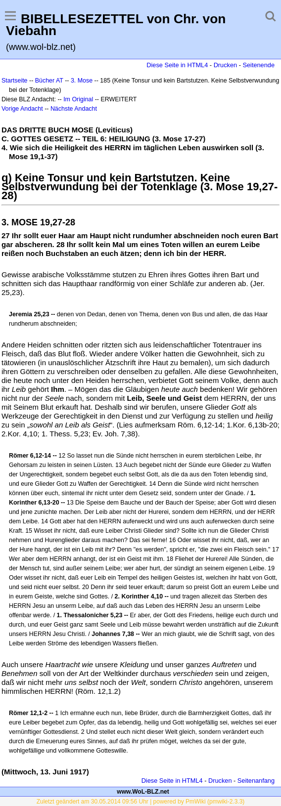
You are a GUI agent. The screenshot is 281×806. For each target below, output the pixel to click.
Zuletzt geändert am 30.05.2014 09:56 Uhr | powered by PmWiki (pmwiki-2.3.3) (141, 801)
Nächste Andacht (73, 108)
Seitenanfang (256, 780)
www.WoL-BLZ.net (143, 791)
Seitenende (258, 65)
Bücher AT (49, 80)
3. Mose (82, 80)
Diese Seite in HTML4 (177, 65)
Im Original (78, 99)
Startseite (14, 80)
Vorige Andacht (22, 108)
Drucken (225, 65)
